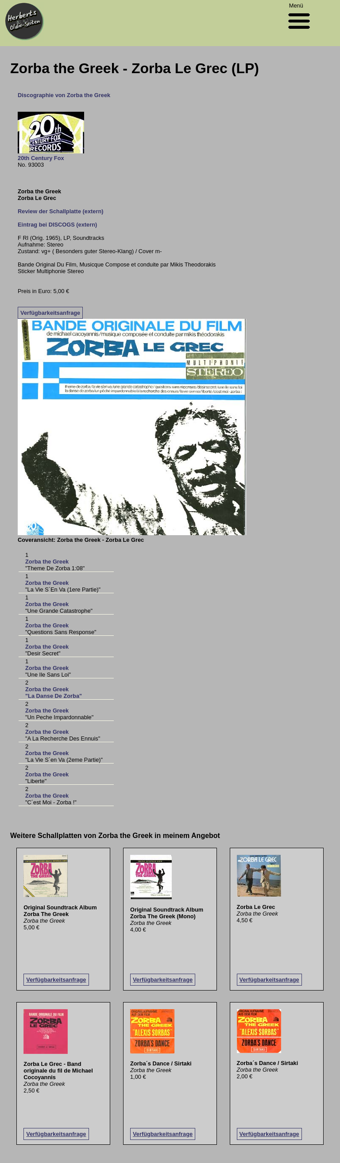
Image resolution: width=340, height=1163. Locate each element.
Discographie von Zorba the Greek (64, 95)
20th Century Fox (41, 158)
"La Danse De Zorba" (53, 696)
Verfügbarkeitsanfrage (50, 312)
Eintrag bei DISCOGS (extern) (57, 224)
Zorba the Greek (47, 561)
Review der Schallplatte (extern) (60, 211)
